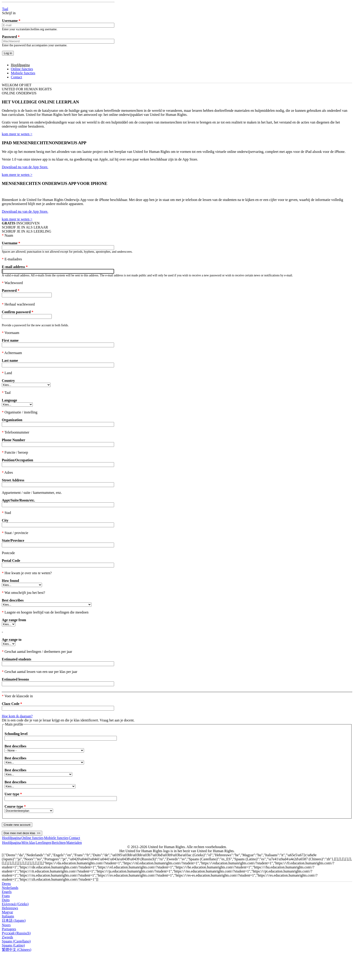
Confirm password (17, 312)
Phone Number (13, 440)
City (5, 520)
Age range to (11, 639)
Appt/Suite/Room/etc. (18, 500)
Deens (6, 884)
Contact (16, 77)
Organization (12, 420)
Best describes (12, 600)
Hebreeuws (10, 908)
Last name (10, 360)
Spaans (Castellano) (16, 941)
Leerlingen (43, 842)
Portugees (9, 929)
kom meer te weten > (17, 134)
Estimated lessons (15, 679)
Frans (6, 896)
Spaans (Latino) (13, 945)
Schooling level (16, 734)
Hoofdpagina (20, 65)
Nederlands (10, 888)
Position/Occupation (17, 460)
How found (10, 581)
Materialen (74, 842)
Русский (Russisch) (16, 933)
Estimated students (16, 659)
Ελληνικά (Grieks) (15, 904)
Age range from (14, 620)
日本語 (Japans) (14, 920)
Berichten (59, 842)
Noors (6, 925)
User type (13, 794)
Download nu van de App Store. (25, 167)
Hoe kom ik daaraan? (17, 716)
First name (10, 340)
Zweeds (7, 937)
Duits (6, 900)
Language (9, 400)
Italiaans (8, 916)
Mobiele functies (23, 73)
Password (11, 37)
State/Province (13, 540)
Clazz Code (12, 704)
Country (8, 381)
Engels (7, 892)
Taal (5, 9)
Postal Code (11, 560)
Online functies (22, 69)
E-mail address (15, 267)
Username (11, 21)
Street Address (13, 480)
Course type (15, 806)
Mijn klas (28, 842)
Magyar (7, 912)
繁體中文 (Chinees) (16, 950)
